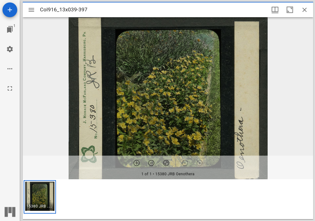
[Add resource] (9, 9)
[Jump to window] (9, 29)
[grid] (168, 199)
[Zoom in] (136, 163)
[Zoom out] (151, 163)
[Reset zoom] (166, 163)
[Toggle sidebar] (31, 9)
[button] (39, 197)
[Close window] (304, 9)
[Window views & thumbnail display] (275, 9)
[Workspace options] (9, 68)
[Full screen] (9, 88)
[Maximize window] (289, 9)
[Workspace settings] (9, 49)
